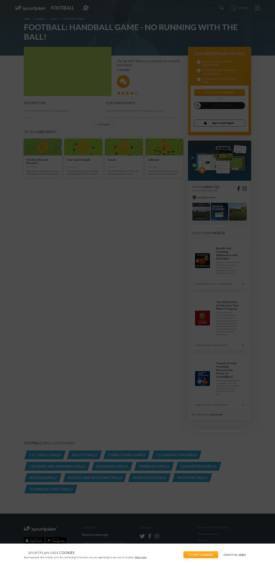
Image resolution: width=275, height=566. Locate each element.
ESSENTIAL (234, 554)
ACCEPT (201, 554)
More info (141, 557)
